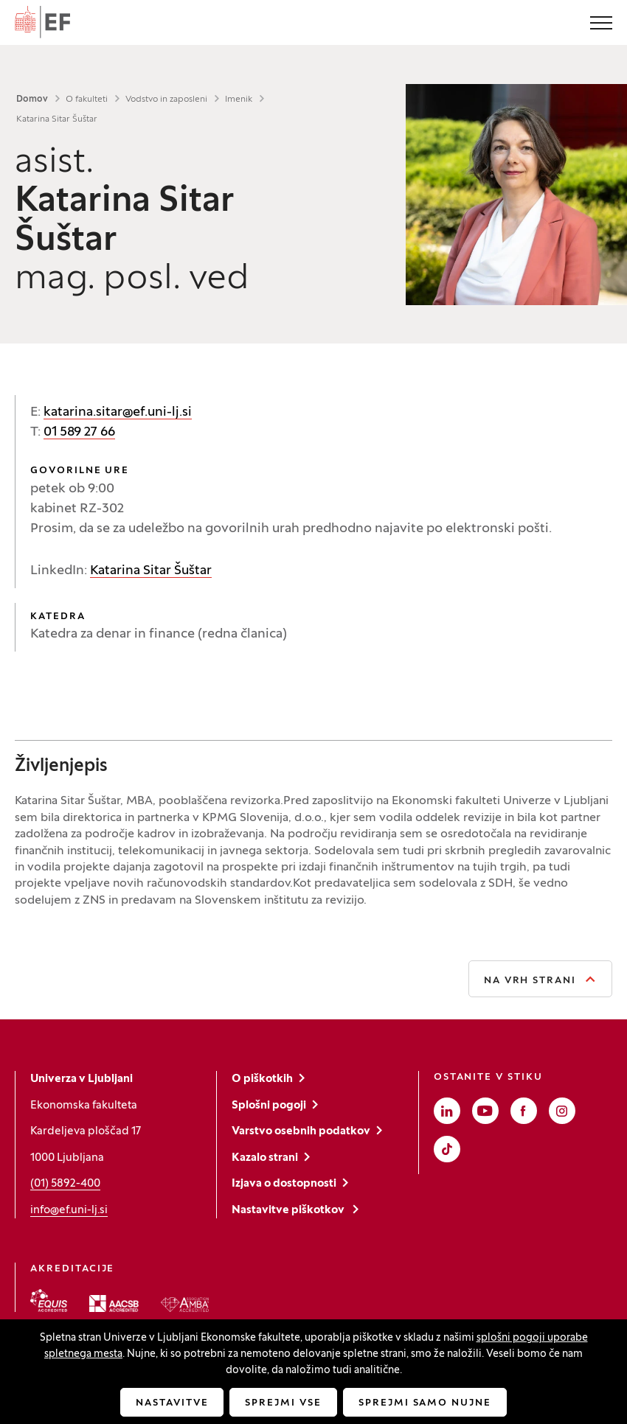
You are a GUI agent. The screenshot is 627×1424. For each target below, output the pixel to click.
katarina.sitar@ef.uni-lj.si (118, 412)
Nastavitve (172, 1403)
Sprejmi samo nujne (424, 1403)
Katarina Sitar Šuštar (151, 571)
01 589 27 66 (79, 432)
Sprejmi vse (283, 1403)
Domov (32, 99)
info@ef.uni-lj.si (69, 1210)
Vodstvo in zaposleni (166, 99)
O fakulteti (87, 99)
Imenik (238, 99)
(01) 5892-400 (65, 1184)
